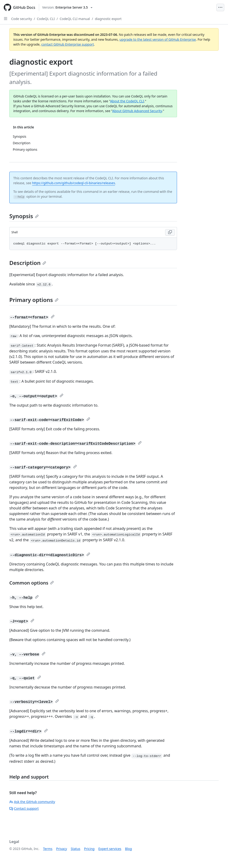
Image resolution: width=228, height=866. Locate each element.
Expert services (109, 848)
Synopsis (24, 216)
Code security (21, 19)
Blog (128, 848)
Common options (31, 583)
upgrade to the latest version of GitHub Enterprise (157, 39)
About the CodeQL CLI (127, 101)
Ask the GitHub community (32, 801)
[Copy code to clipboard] (170, 232)
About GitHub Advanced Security (137, 111)
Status (75, 848)
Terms (47, 848)
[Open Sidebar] (5, 18)
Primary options (33, 300)
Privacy (61, 848)
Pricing (89, 848)
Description (27, 263)
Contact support (24, 808)
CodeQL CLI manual (75, 19)
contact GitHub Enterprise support (67, 44)
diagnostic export (108, 19)
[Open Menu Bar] (220, 7)
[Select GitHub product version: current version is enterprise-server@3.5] (67, 7)
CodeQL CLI (46, 19)
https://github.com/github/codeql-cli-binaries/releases (73, 183)
